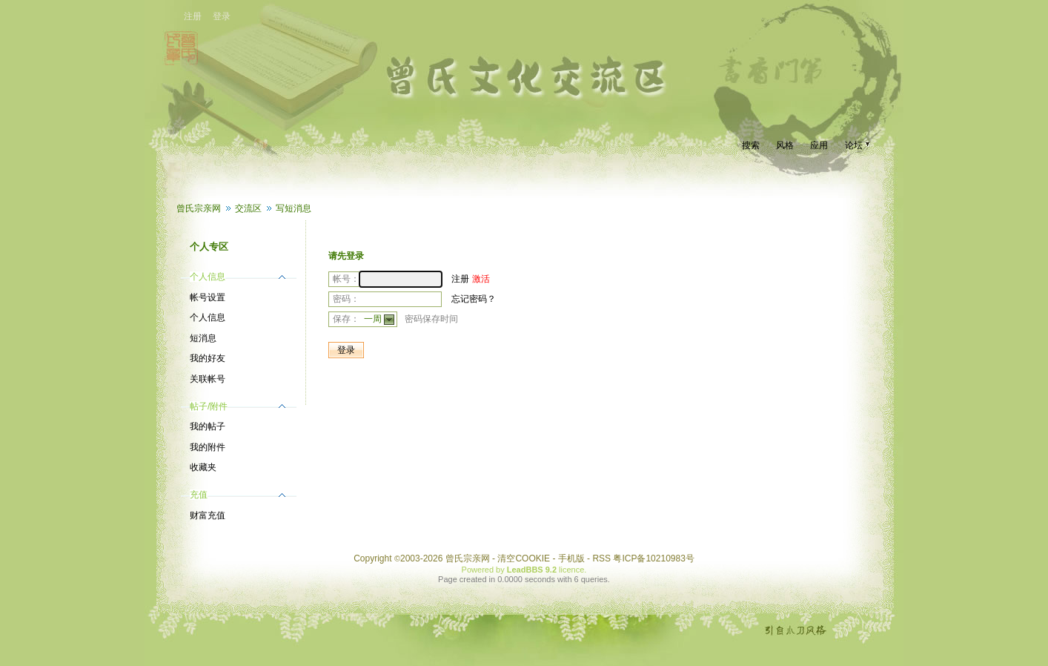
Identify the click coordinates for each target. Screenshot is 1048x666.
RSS (601, 558)
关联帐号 (207, 379)
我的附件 (207, 447)
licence (571, 569)
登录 (222, 16)
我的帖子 (207, 426)
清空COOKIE (523, 558)
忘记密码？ (473, 299)
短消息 (203, 338)
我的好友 (207, 358)
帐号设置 (207, 297)
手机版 (571, 558)
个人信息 (207, 317)
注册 (193, 16)
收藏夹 (203, 467)
